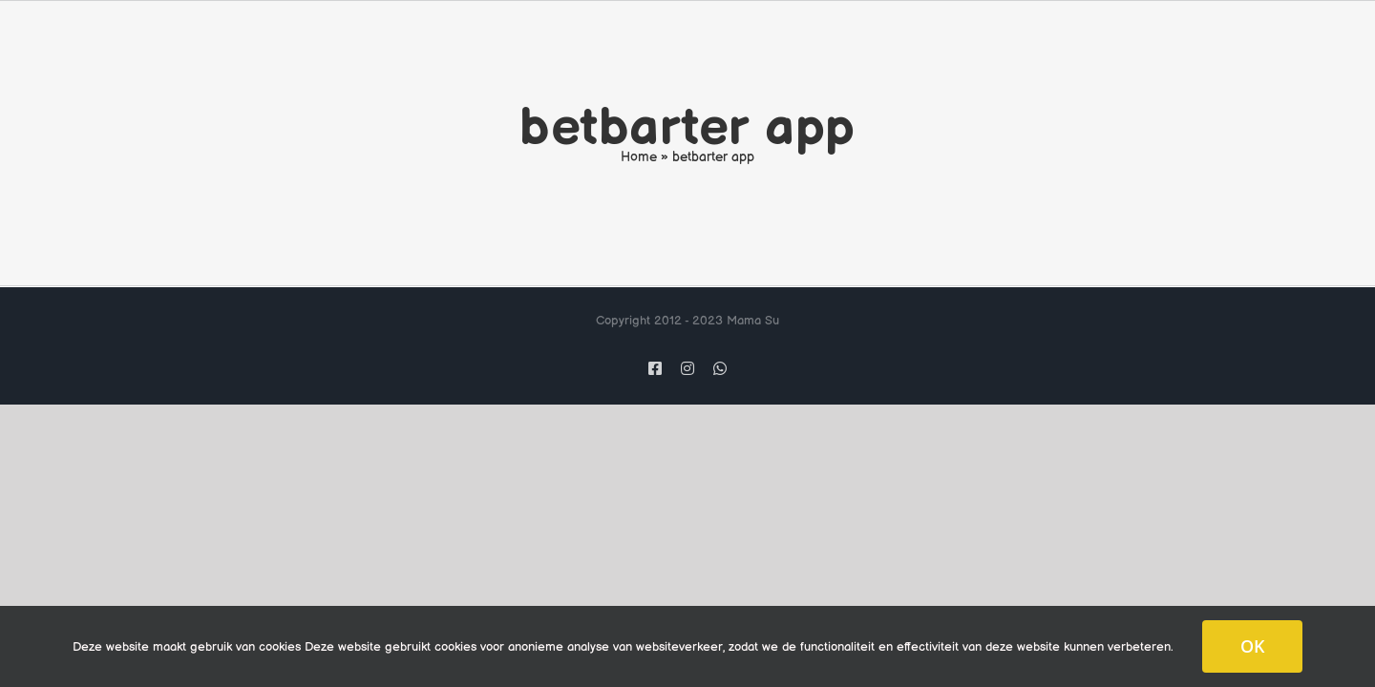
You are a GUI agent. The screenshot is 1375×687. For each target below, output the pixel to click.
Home (639, 157)
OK (1252, 646)
